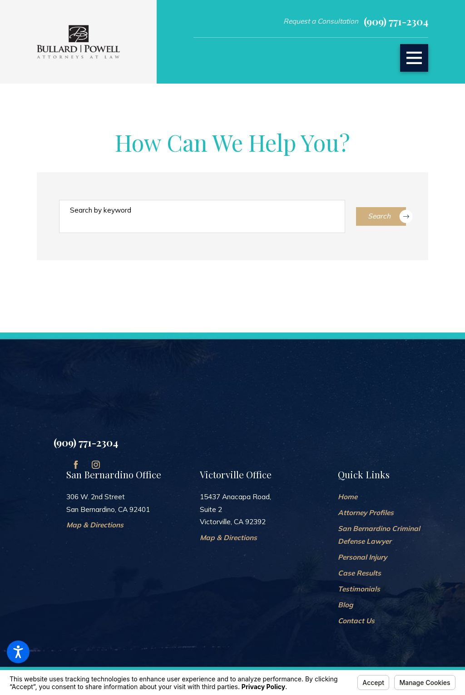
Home (347, 496)
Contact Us (356, 620)
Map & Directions (95, 525)
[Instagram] (96, 465)
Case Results (359, 573)
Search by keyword (100, 210)
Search (387, 216)
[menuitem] (383, 497)
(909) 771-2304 (396, 21)
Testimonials (359, 589)
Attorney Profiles (366, 512)
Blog (345, 605)
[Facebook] (76, 465)
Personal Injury (362, 557)
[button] (18, 651)
